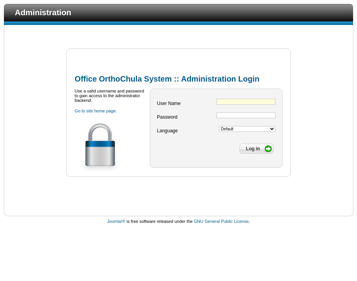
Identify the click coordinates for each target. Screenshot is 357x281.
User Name (169, 103)
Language (167, 130)
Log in (253, 148)
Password (167, 117)
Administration (43, 12)
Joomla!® (116, 221)
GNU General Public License (221, 221)
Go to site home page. (96, 110)
